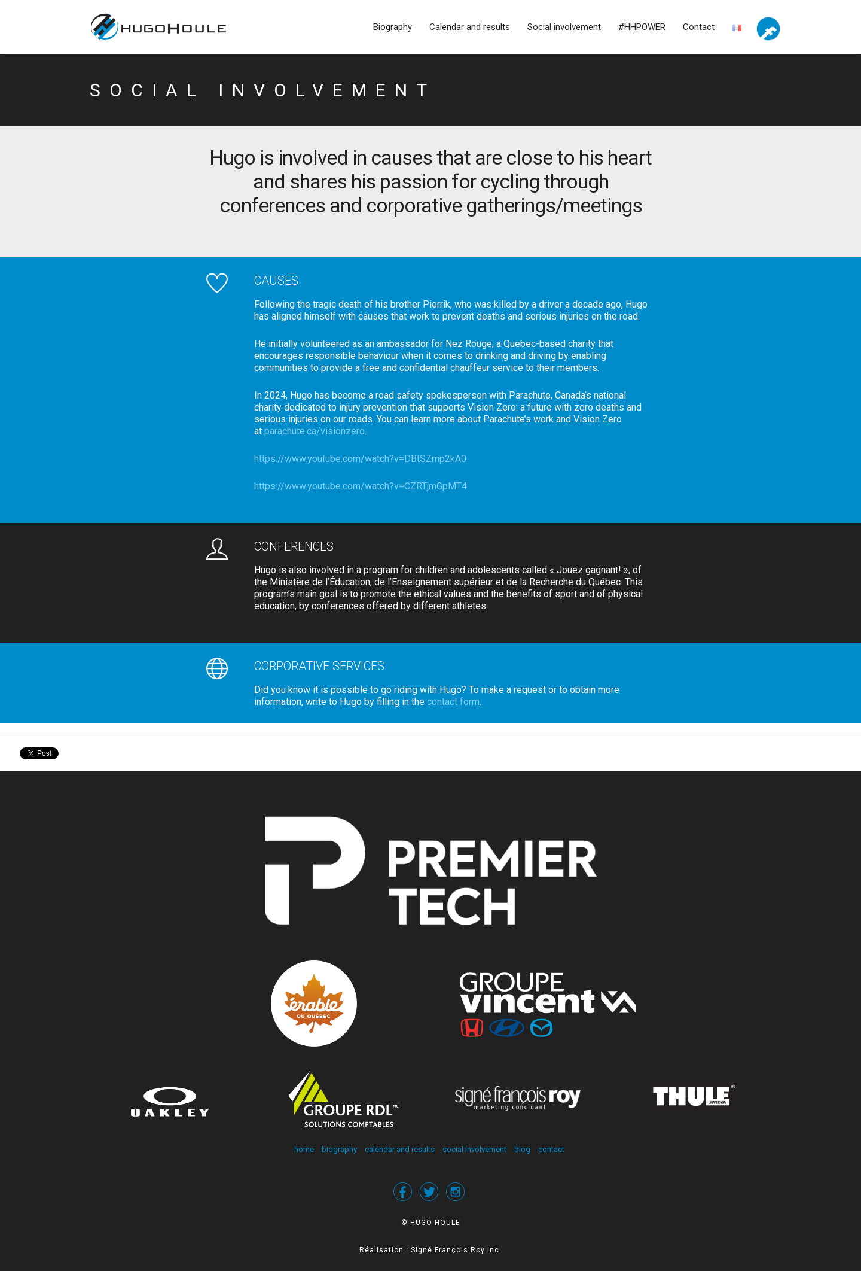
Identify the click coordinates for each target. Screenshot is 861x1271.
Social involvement (564, 27)
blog (522, 1149)
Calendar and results (469, 27)
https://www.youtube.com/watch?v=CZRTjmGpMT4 (360, 486)
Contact (699, 27)
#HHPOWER (641, 27)
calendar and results (400, 1149)
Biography (392, 27)
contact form (453, 701)
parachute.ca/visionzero (314, 431)
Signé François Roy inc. (456, 1250)
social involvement (474, 1149)
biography (339, 1149)
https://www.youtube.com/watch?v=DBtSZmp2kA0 (360, 458)
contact (551, 1149)
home (304, 1149)
